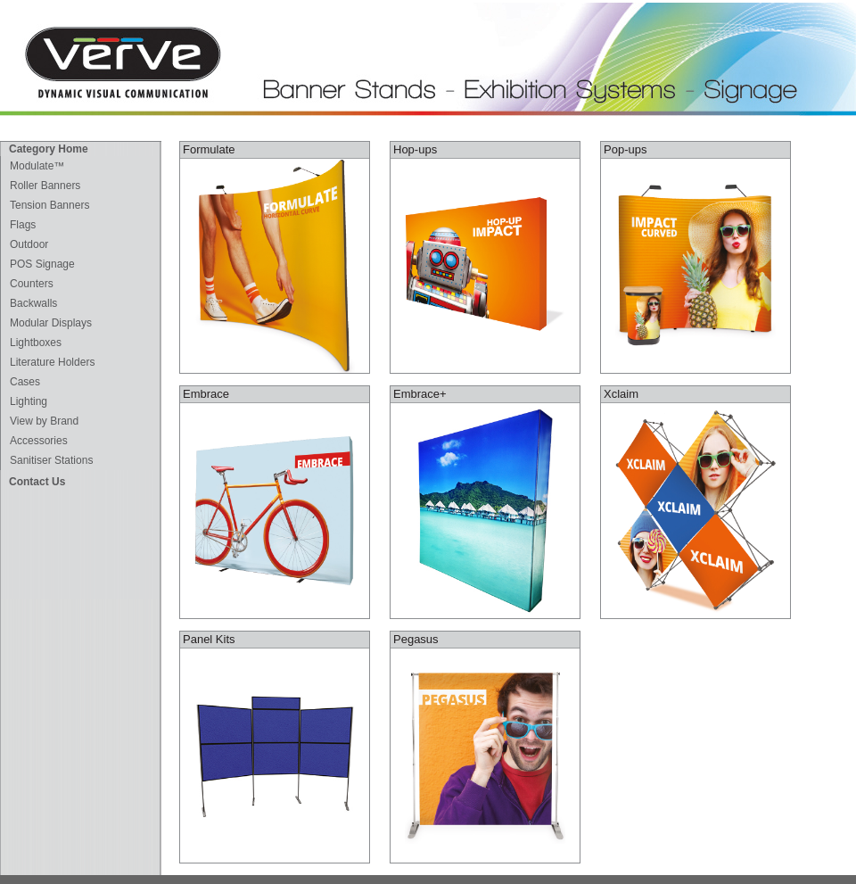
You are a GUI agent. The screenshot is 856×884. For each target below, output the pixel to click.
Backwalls (33, 303)
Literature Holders (52, 362)
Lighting (28, 401)
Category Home (48, 149)
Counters (32, 283)
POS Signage (42, 264)
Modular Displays (51, 323)
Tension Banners (49, 205)
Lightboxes (36, 342)
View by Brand (44, 421)
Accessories (39, 440)
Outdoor (29, 244)
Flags (23, 225)
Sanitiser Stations (51, 460)
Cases (25, 382)
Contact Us (37, 481)
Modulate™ (37, 166)
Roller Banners (45, 185)
